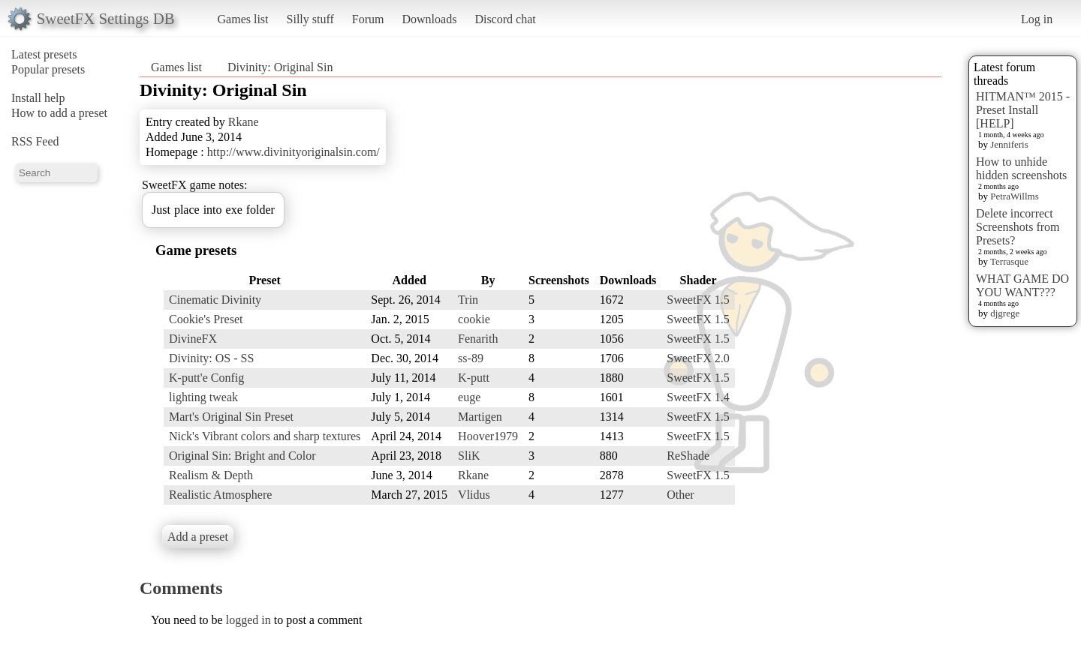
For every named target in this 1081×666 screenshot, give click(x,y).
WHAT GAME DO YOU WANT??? (1022, 285)
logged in (248, 620)
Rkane (243, 122)
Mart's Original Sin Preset (231, 416)
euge (469, 397)
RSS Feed (35, 141)
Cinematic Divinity (215, 299)
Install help (38, 98)
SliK (469, 455)
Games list (243, 19)
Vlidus (474, 494)
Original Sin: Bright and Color (242, 455)
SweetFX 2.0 (698, 358)
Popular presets (48, 69)
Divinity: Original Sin (280, 67)
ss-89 (470, 358)
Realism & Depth (211, 475)
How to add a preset (59, 112)
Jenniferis (1009, 144)
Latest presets (44, 54)
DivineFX (193, 338)
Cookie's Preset (205, 319)
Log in (1036, 19)
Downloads (429, 19)
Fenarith (478, 338)
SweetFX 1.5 (698, 299)
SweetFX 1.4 (698, 397)
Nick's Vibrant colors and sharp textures (264, 436)
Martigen (480, 416)
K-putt (473, 377)
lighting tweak (203, 397)
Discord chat (504, 19)
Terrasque (1009, 261)
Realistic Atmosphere (220, 494)
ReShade (688, 455)
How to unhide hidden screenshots (1021, 168)
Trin (468, 299)
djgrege (1004, 313)
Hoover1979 (488, 436)
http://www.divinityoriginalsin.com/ (293, 152)
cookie (474, 319)
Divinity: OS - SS (211, 358)
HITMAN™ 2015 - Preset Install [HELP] (1023, 110)
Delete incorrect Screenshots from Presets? (1018, 227)
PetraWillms (1014, 196)
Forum (368, 19)
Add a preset (197, 536)
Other (680, 494)
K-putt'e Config (206, 377)
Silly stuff (310, 19)
